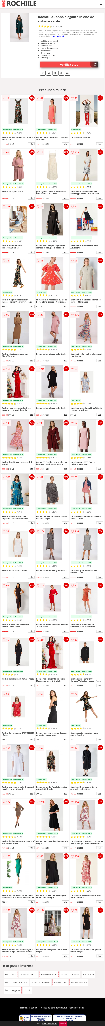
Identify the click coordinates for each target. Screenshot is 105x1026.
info (31, 144)
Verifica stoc (79, 64)
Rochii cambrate (79, 982)
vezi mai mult (59, 36)
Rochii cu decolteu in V (16, 982)
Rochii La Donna (28, 974)
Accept (63, 1023)
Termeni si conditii (29, 1007)
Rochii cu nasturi (49, 974)
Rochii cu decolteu (40, 982)
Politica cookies (76, 1007)
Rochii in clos (60, 982)
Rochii (27, 990)
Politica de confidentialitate (53, 1007)
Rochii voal (88, 974)
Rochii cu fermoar (70, 974)
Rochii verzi (10, 974)
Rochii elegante (12, 990)
